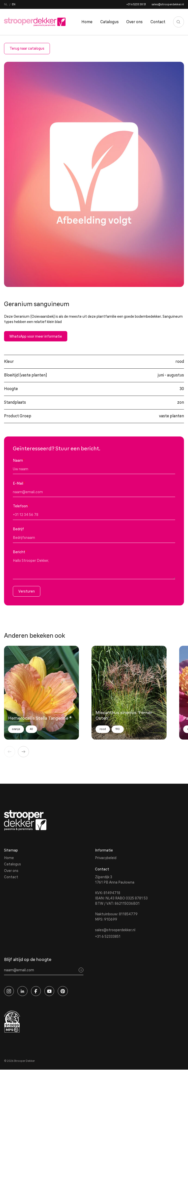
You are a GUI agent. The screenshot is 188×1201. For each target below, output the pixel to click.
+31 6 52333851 (107, 936)
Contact (157, 21)
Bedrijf (18, 529)
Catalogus (109, 21)
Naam (19, 460)
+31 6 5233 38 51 (136, 4)
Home (86, 21)
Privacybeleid (105, 858)
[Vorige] (9, 751)
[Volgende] (23, 751)
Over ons (134, 21)
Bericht (20, 552)
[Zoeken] (178, 21)
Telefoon (21, 506)
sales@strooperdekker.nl (167, 4)
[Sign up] (81, 970)
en (13, 4)
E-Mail (19, 483)
